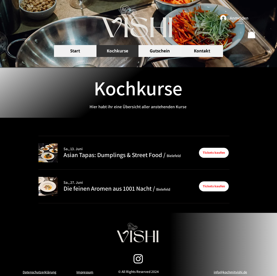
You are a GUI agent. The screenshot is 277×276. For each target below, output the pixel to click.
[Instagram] (138, 258)
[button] (251, 33)
